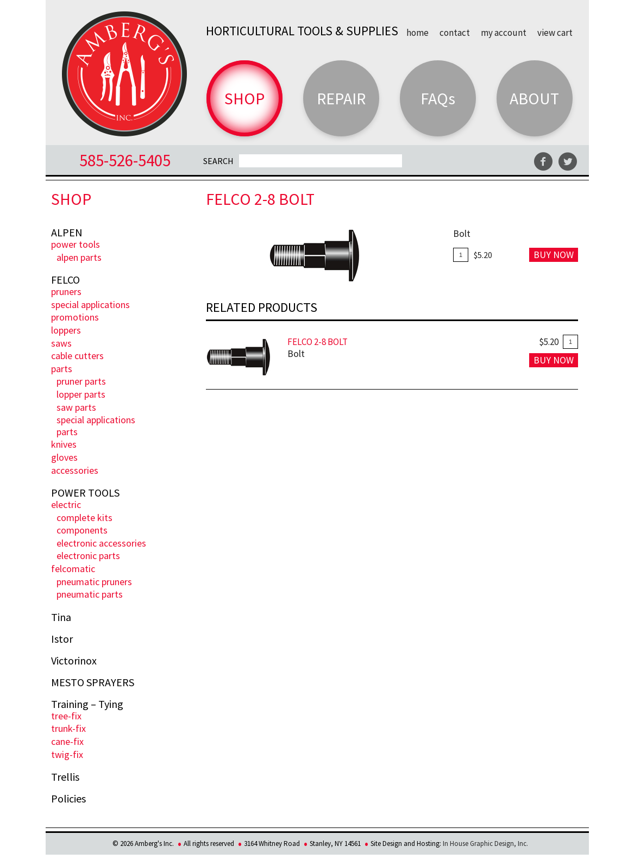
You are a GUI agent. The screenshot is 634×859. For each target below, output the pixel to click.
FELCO (65, 279)
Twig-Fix (67, 754)
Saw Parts (76, 407)
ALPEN (67, 232)
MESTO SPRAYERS (92, 682)
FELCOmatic (73, 568)
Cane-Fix (67, 741)
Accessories (74, 470)
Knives (64, 444)
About (534, 98)
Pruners (66, 291)
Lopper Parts (81, 394)
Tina (61, 617)
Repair (341, 98)
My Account (503, 32)
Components (82, 530)
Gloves (64, 457)
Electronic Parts (88, 555)
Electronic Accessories (101, 543)
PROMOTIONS (75, 317)
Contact (455, 32)
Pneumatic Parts (90, 594)
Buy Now (553, 254)
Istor (62, 639)
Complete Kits (84, 517)
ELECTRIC (66, 504)
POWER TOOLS (75, 244)
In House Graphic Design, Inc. (485, 843)
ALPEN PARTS (79, 257)
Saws (61, 343)
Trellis (65, 777)
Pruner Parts (81, 381)
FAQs (437, 98)
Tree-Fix (66, 716)
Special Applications (90, 304)
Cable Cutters (77, 355)
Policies (68, 798)
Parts (61, 368)
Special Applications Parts (96, 425)
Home (417, 32)
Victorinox (74, 660)
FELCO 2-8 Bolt (317, 341)
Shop (244, 98)
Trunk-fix (68, 728)
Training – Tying (87, 704)
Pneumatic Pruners (94, 581)
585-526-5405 (125, 160)
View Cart (555, 32)
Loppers (66, 330)
